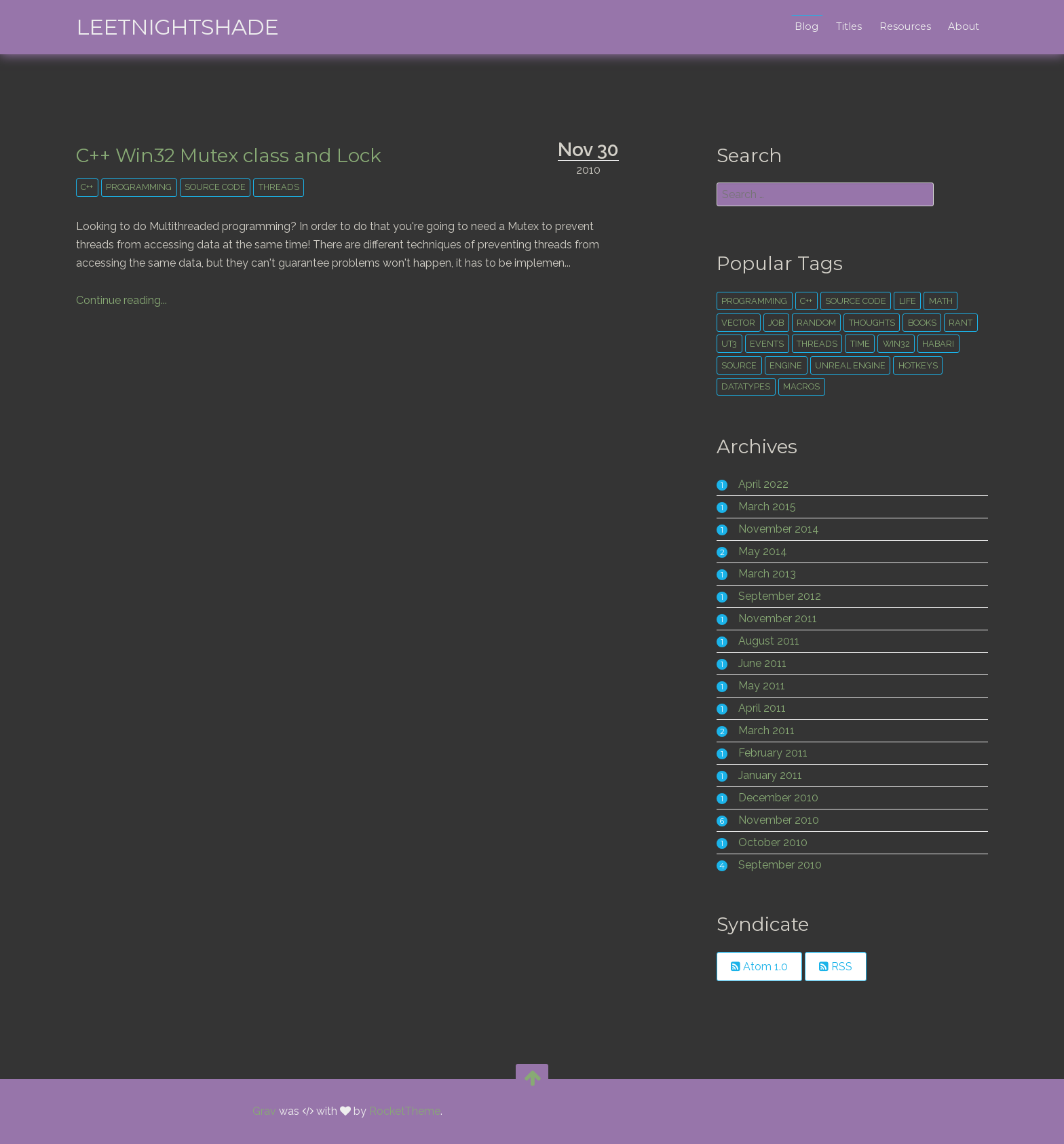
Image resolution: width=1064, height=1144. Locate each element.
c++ (87, 187)
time (860, 344)
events (767, 344)
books (922, 323)
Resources (905, 26)
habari (938, 344)
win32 (896, 344)
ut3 (729, 344)
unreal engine (850, 365)
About (963, 26)
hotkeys (918, 365)
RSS (835, 966)
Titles (849, 26)
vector (738, 323)
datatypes (745, 386)
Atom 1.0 (759, 966)
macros (801, 386)
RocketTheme (404, 1111)
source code (215, 187)
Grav (264, 1111)
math (941, 301)
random (816, 323)
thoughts (872, 323)
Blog (806, 26)
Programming (139, 187)
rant (960, 323)
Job (776, 323)
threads (279, 187)
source (739, 365)
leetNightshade (177, 27)
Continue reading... (121, 300)
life (907, 301)
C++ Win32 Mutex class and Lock (228, 155)
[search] (825, 194)
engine (786, 365)
